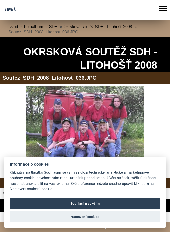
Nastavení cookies (85, 217)
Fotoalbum (33, 26)
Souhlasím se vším (85, 203)
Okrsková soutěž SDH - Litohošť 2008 (97, 26)
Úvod (13, 26)
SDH (53, 26)
